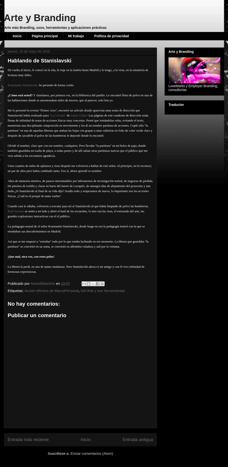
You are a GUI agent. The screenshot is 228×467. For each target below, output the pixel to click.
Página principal (45, 36)
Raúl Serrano (16, 211)
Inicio (17, 36)
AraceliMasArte (43, 283)
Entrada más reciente (28, 439)
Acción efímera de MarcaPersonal (51, 291)
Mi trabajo (76, 36)
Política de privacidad (111, 36)
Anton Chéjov (79, 115)
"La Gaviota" (57, 115)
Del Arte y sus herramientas (103, 291)
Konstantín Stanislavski (22, 85)
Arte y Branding (40, 17)
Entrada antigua (138, 439)
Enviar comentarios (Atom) (92, 453)
